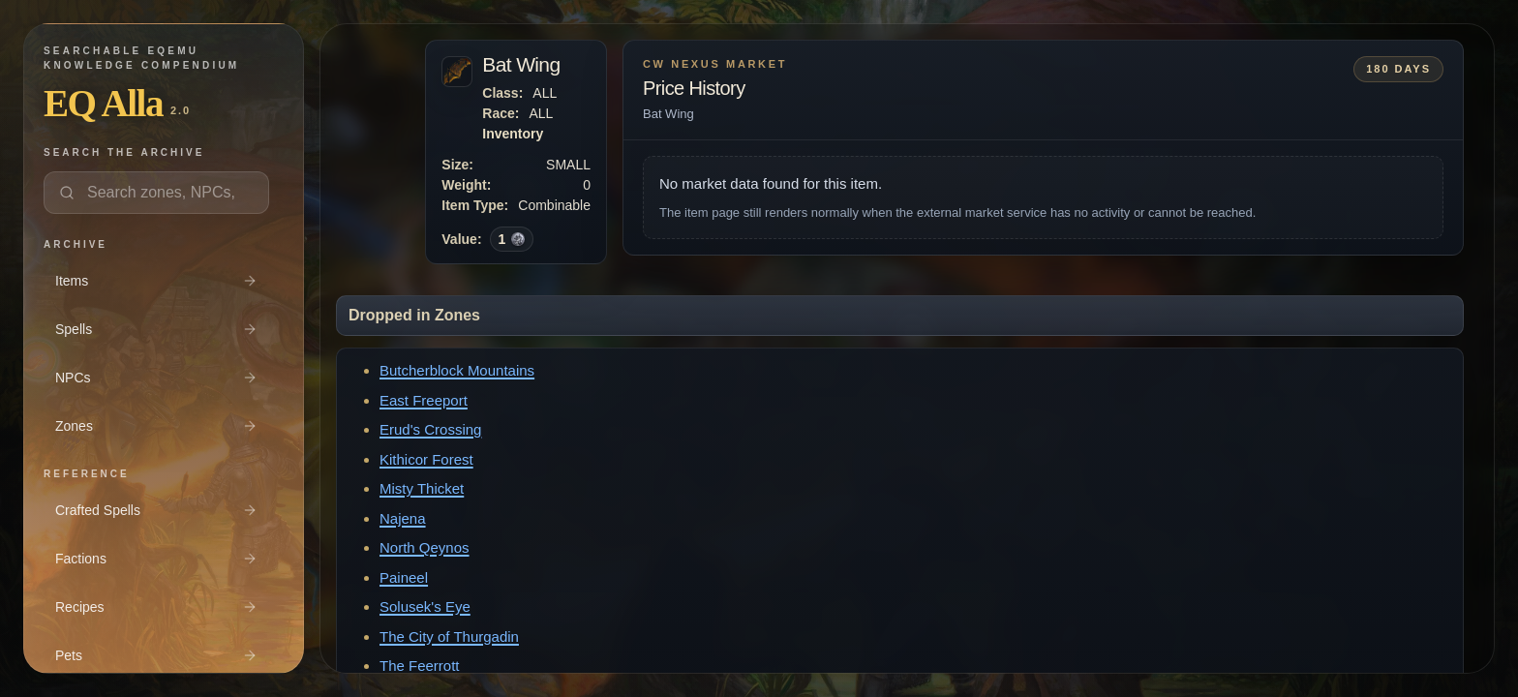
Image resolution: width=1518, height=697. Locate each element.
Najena (403, 518)
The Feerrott (420, 665)
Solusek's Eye (425, 606)
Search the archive (124, 152)
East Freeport (424, 400)
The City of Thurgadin (449, 636)
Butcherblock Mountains (457, 370)
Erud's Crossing (430, 429)
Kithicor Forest (426, 459)
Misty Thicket (422, 488)
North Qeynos (425, 547)
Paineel (404, 577)
